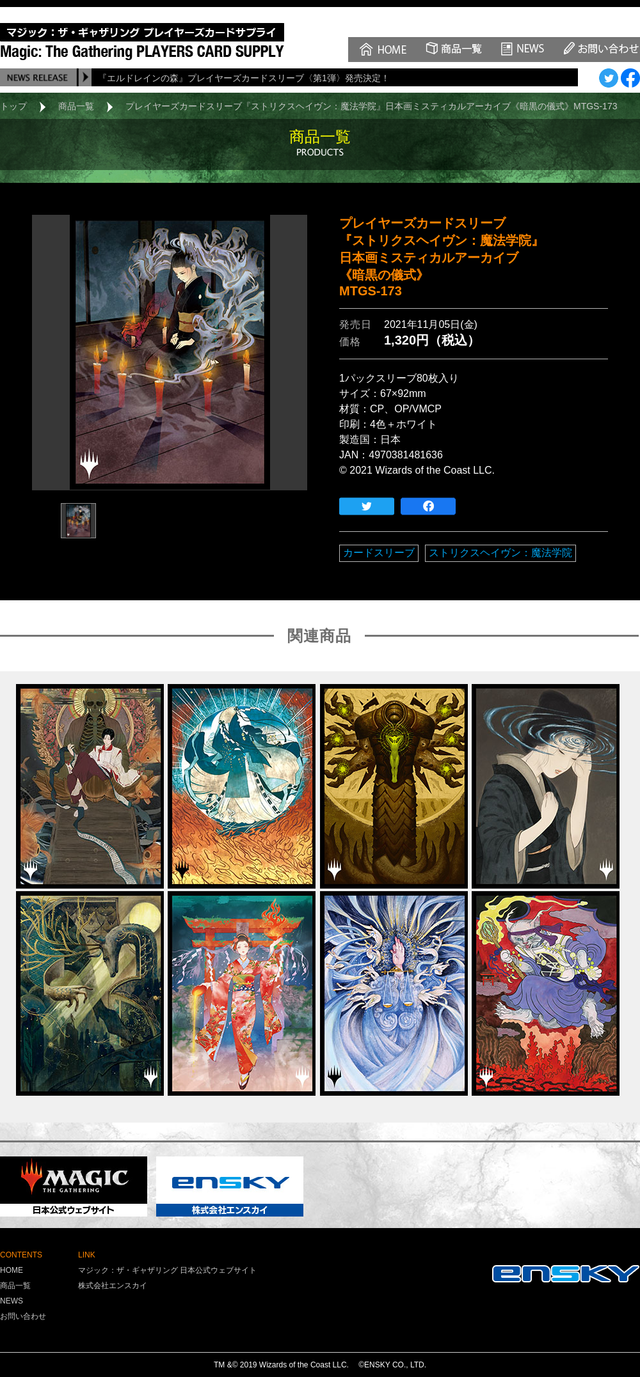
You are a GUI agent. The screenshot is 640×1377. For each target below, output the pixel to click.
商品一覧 (76, 106)
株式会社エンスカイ (112, 1285)
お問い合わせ (23, 1316)
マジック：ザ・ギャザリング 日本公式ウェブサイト (167, 1270)
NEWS (11, 1300)
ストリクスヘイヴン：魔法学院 (500, 552)
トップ (13, 106)
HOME (11, 1270)
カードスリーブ (379, 552)
